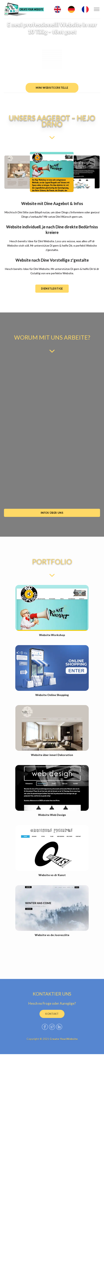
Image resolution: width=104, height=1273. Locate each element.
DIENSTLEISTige (52, 288)
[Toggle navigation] (96, 9)
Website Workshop (52, 635)
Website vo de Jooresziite (52, 935)
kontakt (52, 1013)
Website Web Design (52, 814)
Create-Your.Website (64, 1038)
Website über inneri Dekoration (52, 755)
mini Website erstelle (52, 87)
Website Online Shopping (52, 695)
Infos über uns (52, 512)
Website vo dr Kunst (52, 875)
